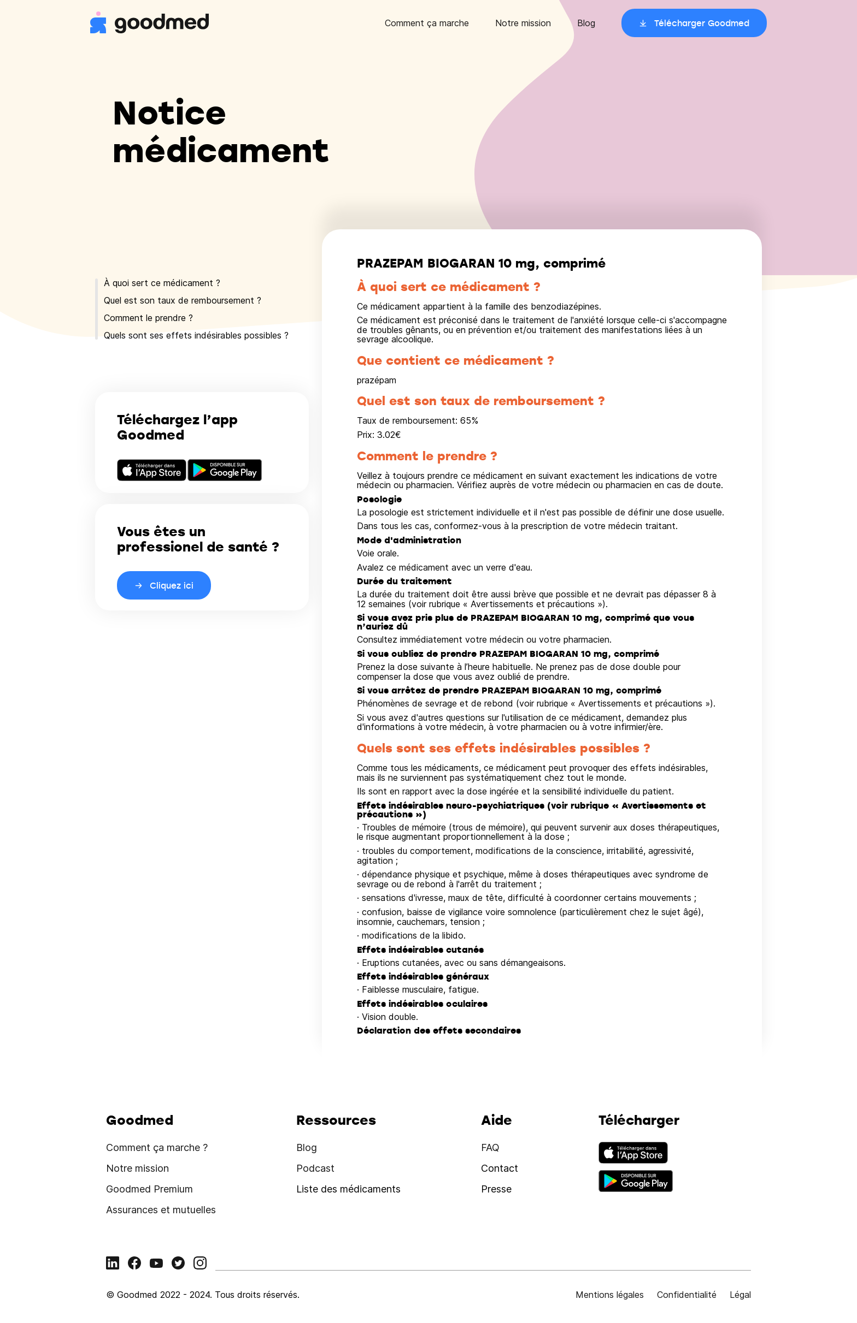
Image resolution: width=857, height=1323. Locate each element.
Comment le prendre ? (148, 317)
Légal (740, 1294)
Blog (586, 22)
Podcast (315, 1168)
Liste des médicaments (348, 1189)
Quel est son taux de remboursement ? (182, 300)
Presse (496, 1189)
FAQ (490, 1147)
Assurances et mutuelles (161, 1209)
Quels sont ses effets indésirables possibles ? (196, 335)
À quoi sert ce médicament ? (162, 282)
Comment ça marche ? (157, 1147)
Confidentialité (687, 1294)
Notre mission (523, 22)
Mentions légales (610, 1294)
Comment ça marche (427, 22)
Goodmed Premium (149, 1189)
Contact (499, 1168)
